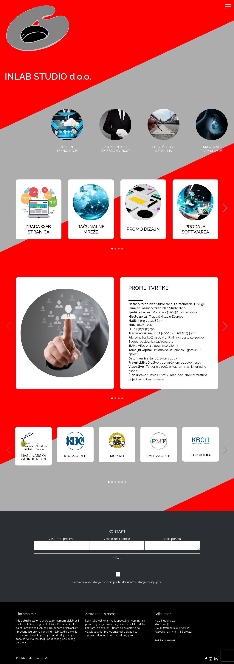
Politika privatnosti (165, 640)
